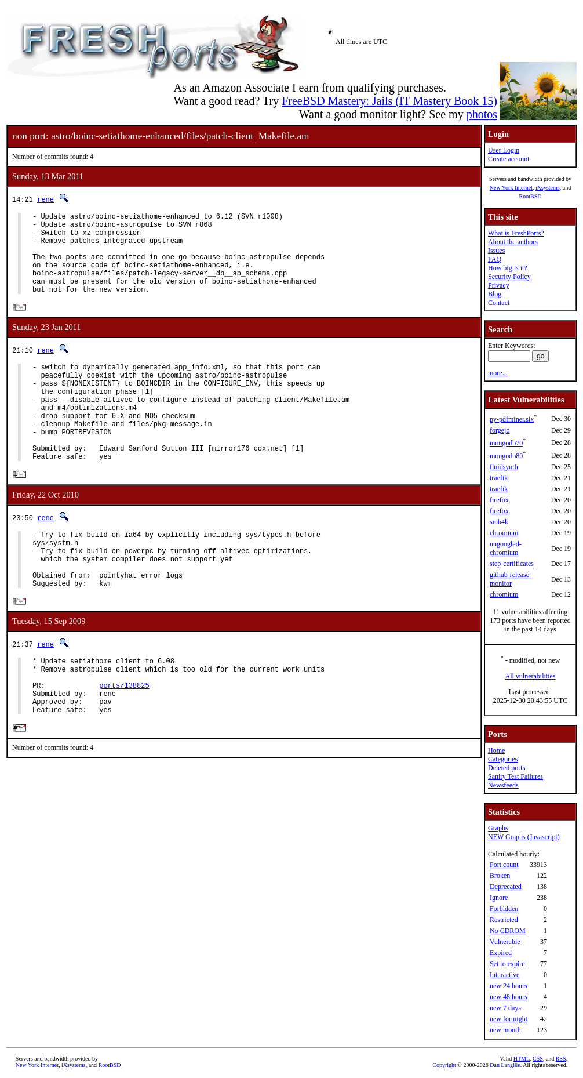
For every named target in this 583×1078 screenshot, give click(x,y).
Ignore (499, 898)
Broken (500, 876)
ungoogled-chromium (506, 548)
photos (482, 114)
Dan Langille (505, 1065)
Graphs (498, 828)
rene (45, 199)
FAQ (494, 259)
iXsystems (547, 187)
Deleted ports (506, 768)
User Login (503, 150)
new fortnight (508, 1019)
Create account (509, 159)
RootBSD (530, 196)
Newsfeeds (503, 785)
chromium (504, 533)
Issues (496, 250)
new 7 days (505, 1008)
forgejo (499, 430)
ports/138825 (124, 744)
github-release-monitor (510, 579)
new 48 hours (508, 997)
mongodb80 (506, 456)
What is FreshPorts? (516, 233)
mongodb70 (506, 443)
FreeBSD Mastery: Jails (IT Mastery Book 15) (389, 101)
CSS (538, 1058)
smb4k (499, 522)
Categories (503, 759)
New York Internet (511, 187)
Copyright (444, 1065)
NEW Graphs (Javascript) (524, 837)
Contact (498, 303)
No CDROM (508, 931)
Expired (501, 953)
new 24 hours (508, 986)
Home (496, 750)
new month (505, 1030)
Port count (504, 865)
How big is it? (507, 268)
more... (498, 373)
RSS (561, 1058)
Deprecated (506, 887)
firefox (499, 500)
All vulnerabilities (530, 676)
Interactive (504, 975)
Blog (494, 294)
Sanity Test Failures (515, 776)
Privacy (498, 285)
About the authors (513, 242)
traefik (499, 478)
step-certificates (512, 564)
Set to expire (507, 964)
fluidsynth (504, 467)
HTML (521, 1058)
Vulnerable (505, 942)
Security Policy (509, 277)
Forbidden (504, 909)
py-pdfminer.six (512, 419)
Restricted (504, 920)
